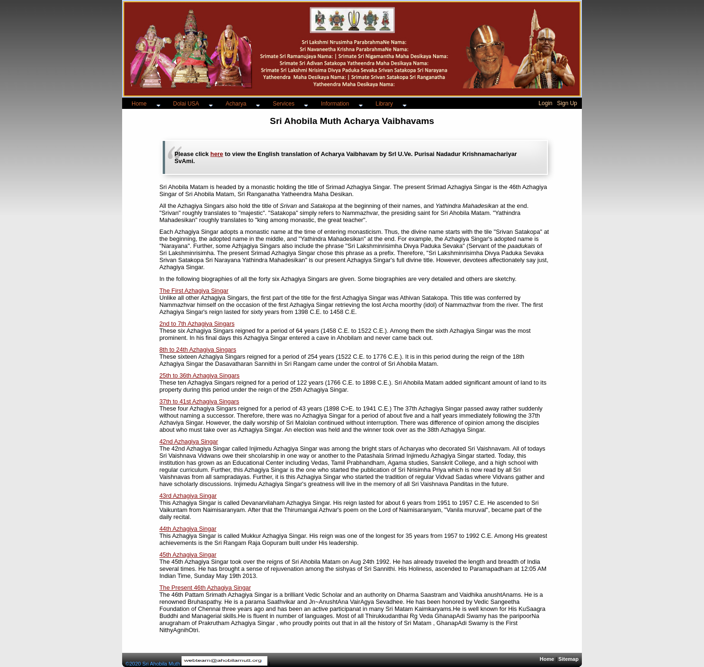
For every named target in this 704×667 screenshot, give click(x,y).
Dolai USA (186, 103)
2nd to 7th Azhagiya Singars (196, 323)
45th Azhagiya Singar (187, 554)
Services (283, 103)
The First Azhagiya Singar (194, 290)
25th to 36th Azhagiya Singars (199, 375)
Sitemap (568, 659)
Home (139, 103)
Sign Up (567, 103)
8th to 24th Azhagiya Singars (197, 349)
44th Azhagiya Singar (187, 528)
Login (545, 103)
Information (335, 103)
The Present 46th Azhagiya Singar (205, 587)
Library (384, 103)
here (216, 153)
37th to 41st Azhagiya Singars (199, 401)
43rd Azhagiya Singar (188, 495)
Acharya (235, 103)
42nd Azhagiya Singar (188, 441)
